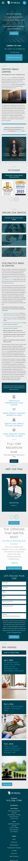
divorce (18, 82)
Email (3, 596)
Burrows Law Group (7, 77)
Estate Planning (14, 845)
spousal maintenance (6, 84)
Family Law (14, 842)
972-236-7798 (14, 800)
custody (22, 82)
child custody (10, 279)
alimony (3, 279)
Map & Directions (14, 817)
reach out (5, 351)
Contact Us (14, 853)
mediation (12, 362)
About (14, 839)
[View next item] (16, 199)
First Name (5, 582)
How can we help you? (7, 606)
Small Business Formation (14, 848)
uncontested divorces (12, 278)
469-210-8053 (14, 832)
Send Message (14, 637)
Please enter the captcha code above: (11, 616)
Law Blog (14, 850)
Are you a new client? (7, 601)
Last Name (5, 587)
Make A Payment (14, 856)
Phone (3, 592)
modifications (21, 278)
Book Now (14, 461)
